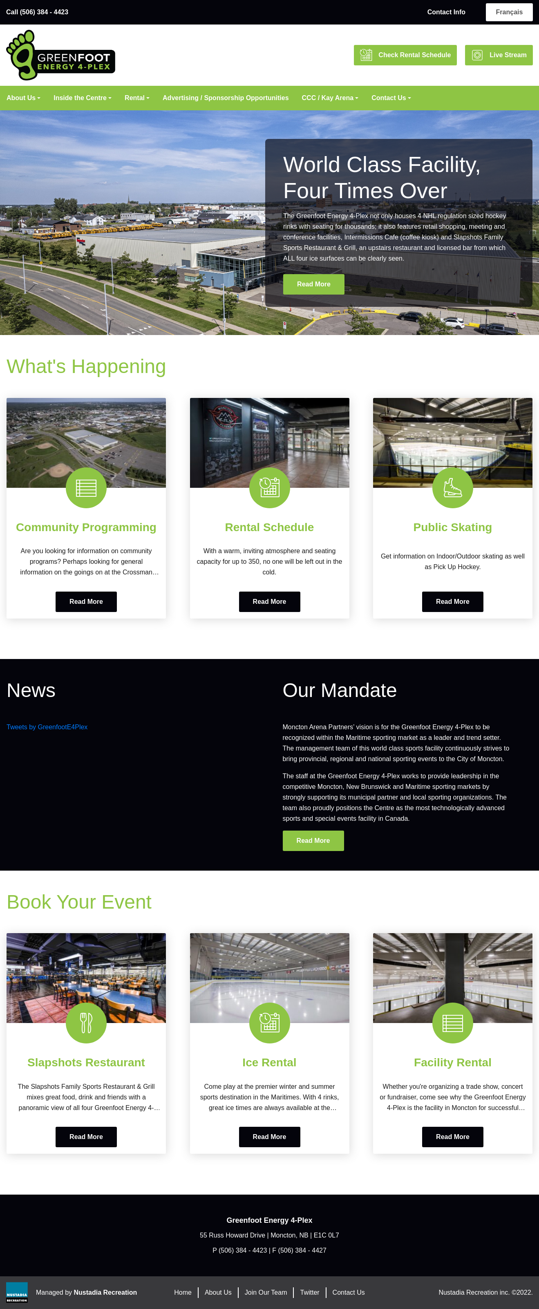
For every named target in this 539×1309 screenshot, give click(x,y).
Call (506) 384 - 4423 (37, 12)
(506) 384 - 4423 (243, 1250)
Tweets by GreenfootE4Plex (47, 727)
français (509, 12)
